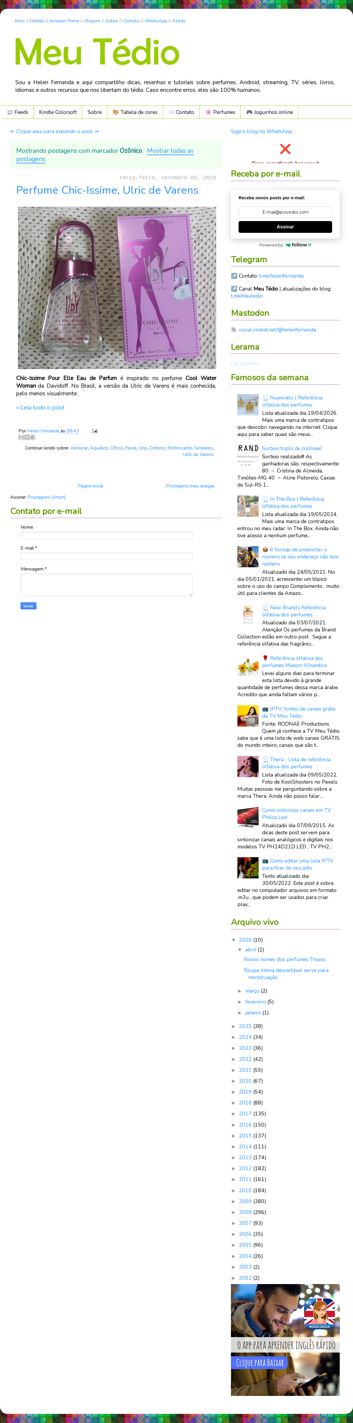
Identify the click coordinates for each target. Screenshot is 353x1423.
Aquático (99, 448)
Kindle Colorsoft (58, 112)
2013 (246, 1157)
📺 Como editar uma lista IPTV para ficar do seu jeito (297, 864)
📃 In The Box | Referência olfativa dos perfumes (293, 502)
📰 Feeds (17, 112)
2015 (246, 1135)
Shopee (92, 21)
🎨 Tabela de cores (135, 112)
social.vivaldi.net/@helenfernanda (277, 329)
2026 (246, 939)
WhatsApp (156, 21)
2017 (246, 1113)
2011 (246, 1179)
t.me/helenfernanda (281, 275)
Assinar (285, 226)
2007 (246, 1223)
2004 (246, 1256)
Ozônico (157, 448)
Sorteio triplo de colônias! (292, 448)
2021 (246, 1070)
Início (20, 21)
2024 (246, 1037)
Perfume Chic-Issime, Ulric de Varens (107, 190)
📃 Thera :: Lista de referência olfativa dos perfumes (296, 763)
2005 (246, 1244)
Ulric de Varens (198, 454)
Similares (203, 448)
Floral (130, 448)
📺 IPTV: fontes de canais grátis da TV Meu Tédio (299, 712)
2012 (246, 1168)
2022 (246, 1059)
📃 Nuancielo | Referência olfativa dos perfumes (292, 401)
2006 (246, 1234)
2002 (246, 1277)
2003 (246, 1267)
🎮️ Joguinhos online (269, 112)
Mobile (37, 21)
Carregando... (246, 363)
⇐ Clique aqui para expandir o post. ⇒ (54, 131)
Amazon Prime (64, 21)
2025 (246, 1026)
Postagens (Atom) (47, 497)
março (253, 990)
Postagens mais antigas (190, 486)
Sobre (112, 21)
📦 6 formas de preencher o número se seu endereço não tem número (300, 556)
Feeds (179, 21)
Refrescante (179, 448)
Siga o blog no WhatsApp (261, 131)
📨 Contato (181, 112)
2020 (246, 1080)
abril (251, 949)
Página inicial (90, 486)
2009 (246, 1201)
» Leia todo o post (40, 407)
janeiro (253, 1012)
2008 (246, 1212)
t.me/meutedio (247, 295)
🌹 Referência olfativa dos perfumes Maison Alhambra (294, 662)
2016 (246, 1124)
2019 (246, 1091)
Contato (131, 21)
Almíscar (79, 448)
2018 (246, 1102)
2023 (246, 1048)
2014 (246, 1146)
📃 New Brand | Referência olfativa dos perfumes (294, 611)
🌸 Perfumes (220, 112)
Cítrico (116, 448)
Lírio (143, 448)
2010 (246, 1190)
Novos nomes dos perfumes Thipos (285, 959)
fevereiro (256, 1001)
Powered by (285, 245)
